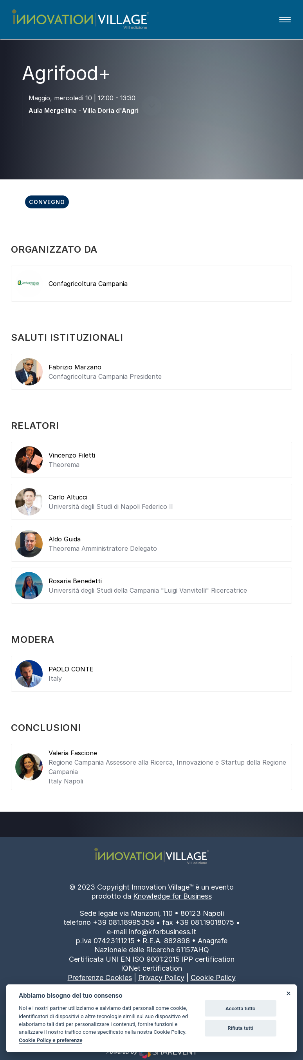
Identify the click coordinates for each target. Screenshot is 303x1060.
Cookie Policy (213, 977)
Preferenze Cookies (100, 977)
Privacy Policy (161, 977)
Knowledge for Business (172, 896)
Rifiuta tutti (241, 1028)
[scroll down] (151, 118)
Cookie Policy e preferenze (50, 1040)
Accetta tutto (240, 1008)
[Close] (288, 993)
